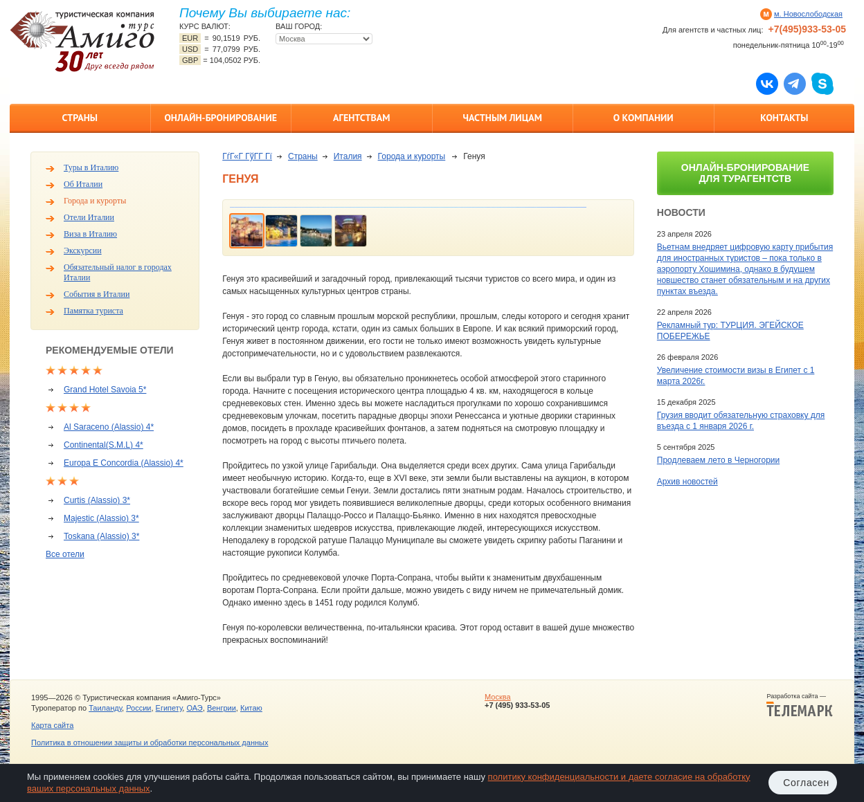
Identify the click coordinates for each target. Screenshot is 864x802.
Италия (348, 156)
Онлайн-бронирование (220, 117)
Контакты (784, 117)
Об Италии (83, 184)
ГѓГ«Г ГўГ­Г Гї (247, 156)
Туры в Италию (91, 167)
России (138, 708)
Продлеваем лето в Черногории (718, 460)
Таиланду (105, 708)
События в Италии (96, 294)
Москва (498, 697)
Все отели (65, 554)
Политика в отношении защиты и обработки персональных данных (149, 742)
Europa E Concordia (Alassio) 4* (123, 463)
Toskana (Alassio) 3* (101, 536)
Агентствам (361, 117)
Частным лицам (502, 117)
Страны (80, 117)
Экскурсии (83, 250)
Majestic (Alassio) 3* (101, 518)
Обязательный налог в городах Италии (118, 272)
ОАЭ (194, 708)
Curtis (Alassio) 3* (97, 500)
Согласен (806, 782)
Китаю (251, 708)
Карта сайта (52, 725)
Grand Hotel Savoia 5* (105, 389)
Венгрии (221, 708)
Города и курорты (95, 201)
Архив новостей (687, 481)
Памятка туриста (93, 311)
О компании (643, 117)
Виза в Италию (90, 234)
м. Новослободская (808, 14)
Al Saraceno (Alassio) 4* (109, 427)
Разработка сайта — (799, 705)
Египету (169, 708)
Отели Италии (89, 217)
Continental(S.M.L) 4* (103, 445)
